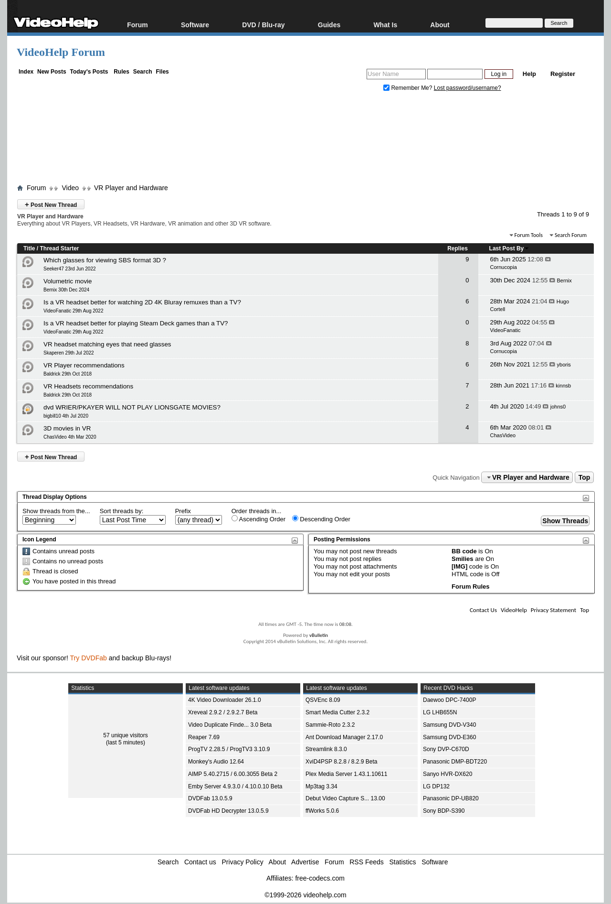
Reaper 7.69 (204, 737)
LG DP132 (436, 786)
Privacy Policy (242, 862)
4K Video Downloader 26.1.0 (224, 700)
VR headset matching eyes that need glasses (107, 344)
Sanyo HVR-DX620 (447, 774)
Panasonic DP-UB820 (451, 798)
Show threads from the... (56, 511)
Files (162, 71)
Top (584, 477)
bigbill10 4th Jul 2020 (65, 416)
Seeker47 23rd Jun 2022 (69, 268)
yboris (564, 364)
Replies (457, 248)
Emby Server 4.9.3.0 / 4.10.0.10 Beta (235, 786)
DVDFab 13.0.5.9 (210, 798)
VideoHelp (514, 609)
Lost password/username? (467, 88)
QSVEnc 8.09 (323, 700)
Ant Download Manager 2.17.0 (344, 737)
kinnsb (563, 385)
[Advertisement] (305, 140)
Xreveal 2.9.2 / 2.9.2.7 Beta (222, 712)
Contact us (200, 862)
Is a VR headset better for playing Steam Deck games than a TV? (135, 323)
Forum (137, 24)
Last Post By (509, 248)
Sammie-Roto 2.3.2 (330, 724)
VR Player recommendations (84, 365)
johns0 (558, 406)
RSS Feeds (366, 862)
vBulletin (318, 635)
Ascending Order (258, 519)
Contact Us (483, 609)
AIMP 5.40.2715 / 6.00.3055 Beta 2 (232, 774)
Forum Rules (470, 586)
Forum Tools (529, 235)
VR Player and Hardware (131, 188)
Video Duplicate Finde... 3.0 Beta (230, 724)
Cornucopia (503, 267)
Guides (329, 24)
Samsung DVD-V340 (449, 724)
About (439, 24)
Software (195, 24)
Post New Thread (51, 204)
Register (562, 73)
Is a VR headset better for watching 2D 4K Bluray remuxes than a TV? (142, 302)
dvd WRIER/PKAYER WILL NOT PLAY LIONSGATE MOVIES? (132, 407)
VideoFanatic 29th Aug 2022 (73, 310)
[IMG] (459, 566)
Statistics (403, 862)
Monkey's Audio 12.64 (216, 761)
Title (29, 248)
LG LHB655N (440, 712)
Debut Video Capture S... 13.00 (345, 798)
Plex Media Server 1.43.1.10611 (346, 774)
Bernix (564, 280)
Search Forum (571, 235)
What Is (385, 24)
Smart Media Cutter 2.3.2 (337, 712)
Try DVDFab (88, 658)
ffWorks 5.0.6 (322, 810)
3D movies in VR (67, 428)
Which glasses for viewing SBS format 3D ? (104, 260)
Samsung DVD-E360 (449, 737)
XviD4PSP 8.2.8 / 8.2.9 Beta (342, 761)
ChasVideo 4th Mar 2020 (69, 437)
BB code (464, 551)
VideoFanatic (505, 330)
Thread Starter (59, 248)
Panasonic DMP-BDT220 (455, 761)
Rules (121, 71)
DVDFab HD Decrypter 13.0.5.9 (228, 810)
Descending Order (321, 519)
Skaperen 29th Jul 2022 (68, 352)
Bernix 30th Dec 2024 (66, 289)
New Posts (51, 71)
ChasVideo (503, 435)
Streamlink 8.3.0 (326, 749)
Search (142, 71)
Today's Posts (89, 71)
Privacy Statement (553, 609)
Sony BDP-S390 (443, 810)
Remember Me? (408, 88)
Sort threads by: (122, 511)
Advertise (305, 862)
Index (26, 71)
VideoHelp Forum (61, 52)
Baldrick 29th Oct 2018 (67, 374)
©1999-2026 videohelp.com (305, 895)
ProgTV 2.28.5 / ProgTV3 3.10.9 (229, 749)
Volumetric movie (67, 281)
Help (529, 73)
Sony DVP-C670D (446, 749)
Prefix (183, 511)
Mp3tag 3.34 (321, 786)
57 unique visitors (125, 735)
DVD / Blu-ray (263, 24)
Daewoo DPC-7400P (449, 700)
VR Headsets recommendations (88, 386)
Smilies (463, 558)
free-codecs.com (319, 878)
